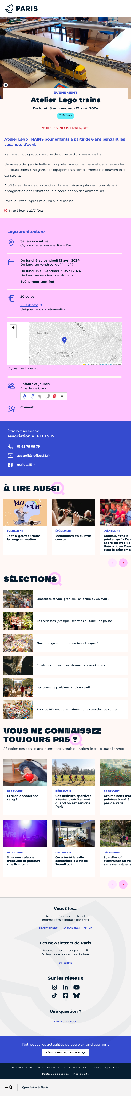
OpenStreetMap (106, 364)
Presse (97, 1067)
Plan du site (81, 1073)
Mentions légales (23, 1067)
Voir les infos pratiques (65, 128)
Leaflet (86, 364)
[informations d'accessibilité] (43, 396)
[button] (64, 340)
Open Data (112, 1067)
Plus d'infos (29, 305)
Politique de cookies (55, 1073)
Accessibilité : (63, 1067)
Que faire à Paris (35, 1087)
